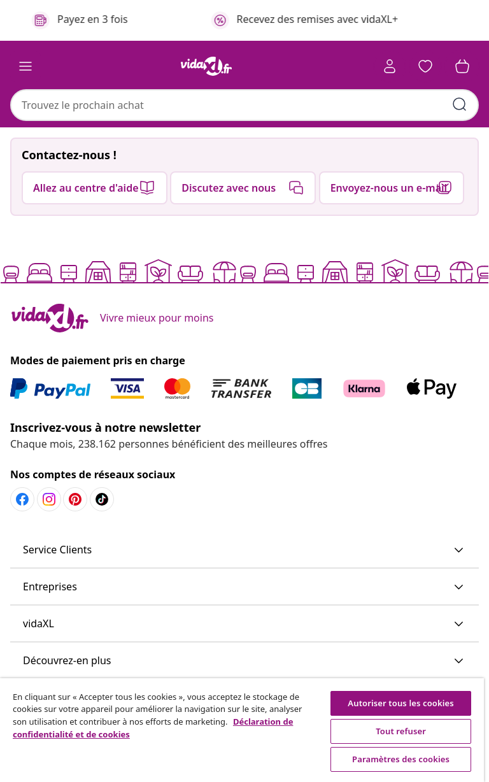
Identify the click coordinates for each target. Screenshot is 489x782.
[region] (242, 730)
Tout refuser (401, 731)
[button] (425, 66)
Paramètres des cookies (401, 759)
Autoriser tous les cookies (400, 703)
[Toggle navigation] (25, 66)
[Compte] (389, 66)
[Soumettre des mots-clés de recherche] (460, 104)
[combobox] (244, 105)
